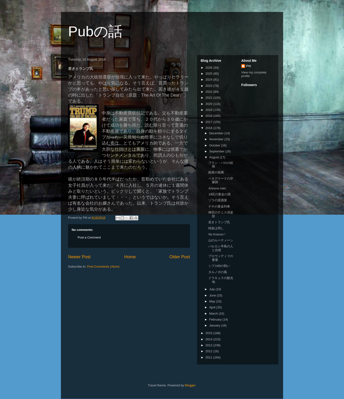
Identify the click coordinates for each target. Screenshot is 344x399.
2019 (209, 110)
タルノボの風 (217, 272)
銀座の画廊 (216, 172)
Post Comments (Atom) (103, 266)
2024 (209, 79)
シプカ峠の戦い (219, 266)
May (212, 301)
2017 (209, 122)
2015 (209, 333)
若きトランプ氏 (219, 222)
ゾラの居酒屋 (217, 200)
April (212, 307)
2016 (209, 128)
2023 (209, 86)
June (213, 295)
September (217, 151)
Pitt (248, 66)
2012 (209, 351)
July (212, 289)
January (215, 325)
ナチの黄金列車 (219, 206)
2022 (209, 91)
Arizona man (217, 188)
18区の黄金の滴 (219, 194)
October (215, 145)
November (217, 139)
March (214, 313)
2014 (209, 339)
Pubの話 (95, 31)
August (214, 157)
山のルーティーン (220, 240)
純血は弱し (216, 228)
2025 (209, 73)
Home (130, 256)
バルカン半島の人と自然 (220, 248)
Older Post (179, 256)
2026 (209, 67)
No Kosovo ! (216, 234)
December (217, 133)
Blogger (190, 385)
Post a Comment (89, 237)
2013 (209, 345)
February (216, 319)
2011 (209, 357)
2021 (209, 97)
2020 (209, 104)
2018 (209, 116)
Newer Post (79, 256)
